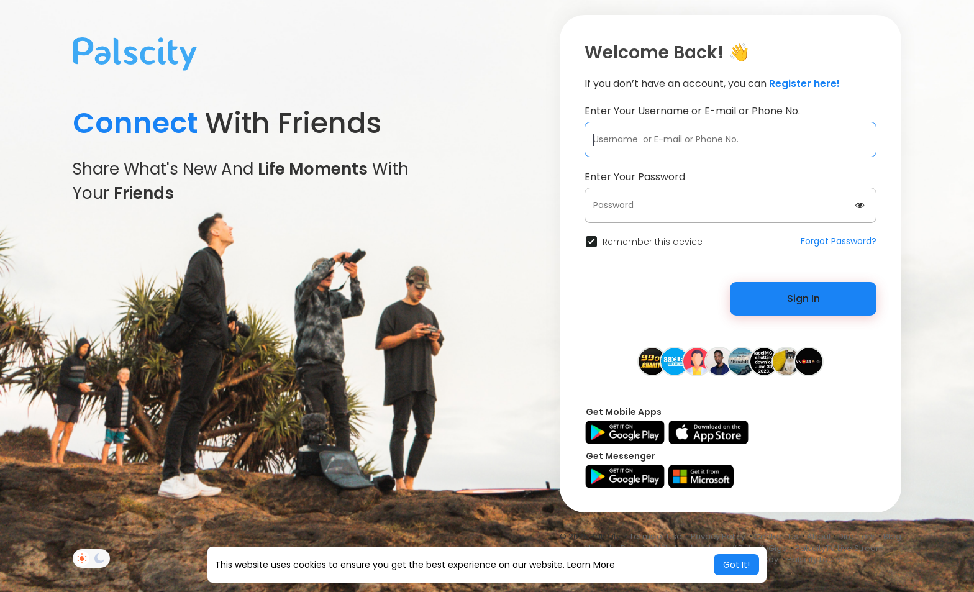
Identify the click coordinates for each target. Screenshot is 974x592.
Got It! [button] (736, 564)
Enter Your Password (635, 177)
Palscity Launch (817, 559)
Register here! (804, 83)
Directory (856, 536)
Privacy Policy (718, 536)
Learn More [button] (591, 564)
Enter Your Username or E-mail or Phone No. (692, 111)
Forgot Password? (838, 241)
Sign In (803, 298)
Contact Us (776, 536)
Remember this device (653, 241)
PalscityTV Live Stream (839, 548)
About (819, 536)
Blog (892, 536)
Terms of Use (655, 536)
